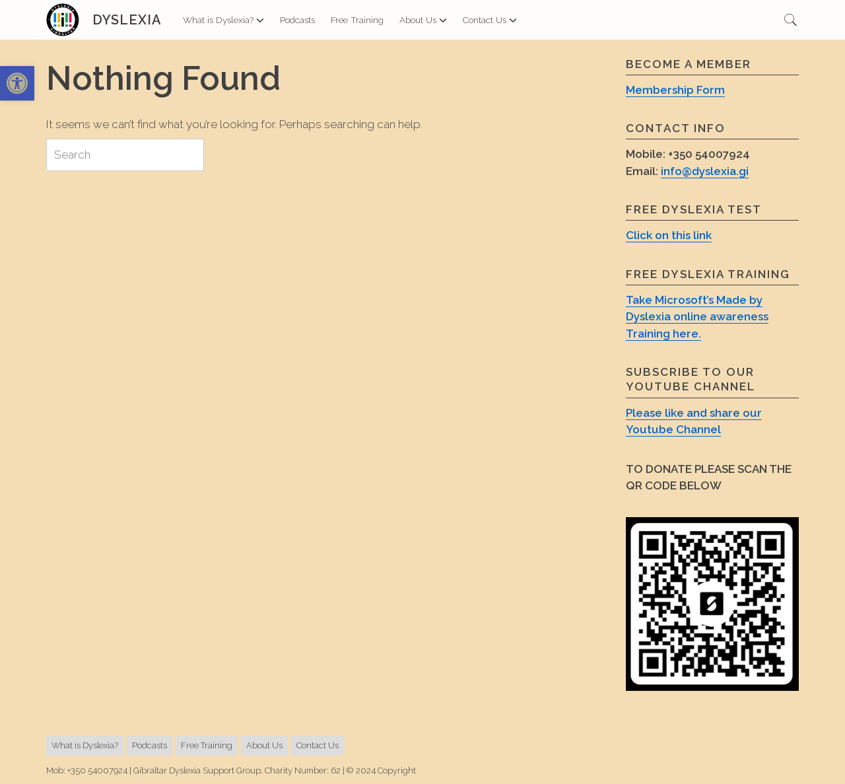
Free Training (357, 20)
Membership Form (675, 89)
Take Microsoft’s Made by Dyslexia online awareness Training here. (697, 316)
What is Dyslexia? (223, 20)
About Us (423, 20)
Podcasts (297, 20)
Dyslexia (127, 20)
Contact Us (490, 20)
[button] (17, 83)
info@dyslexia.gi (705, 171)
